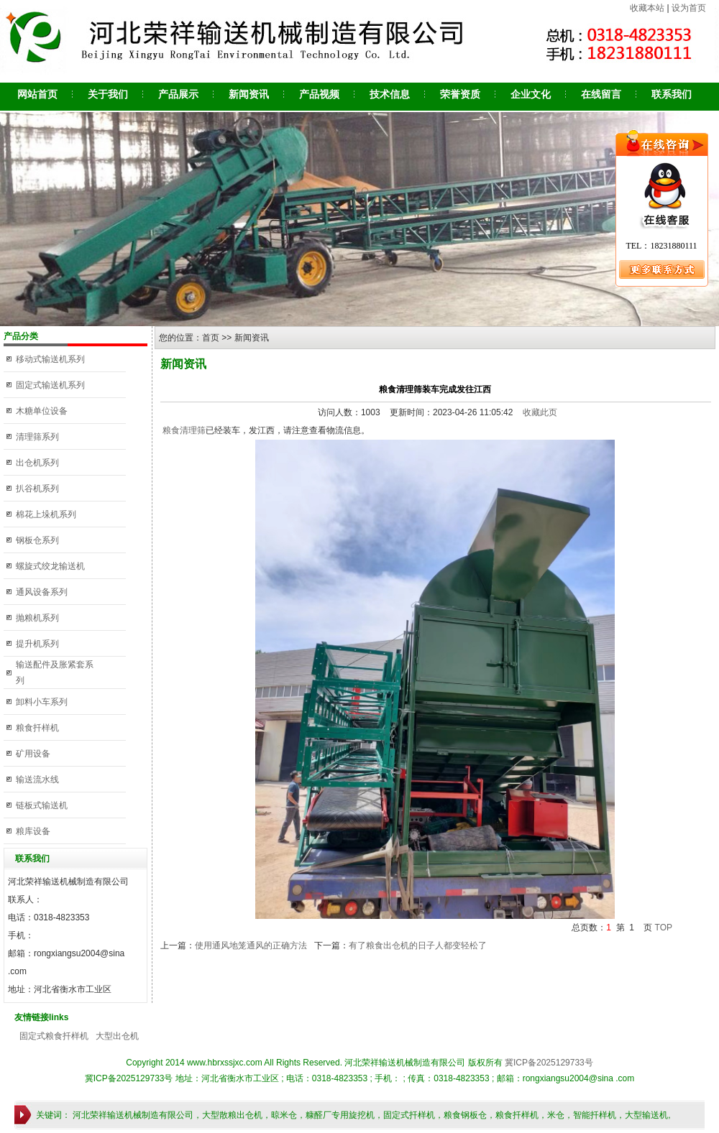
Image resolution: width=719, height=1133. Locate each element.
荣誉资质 (460, 94)
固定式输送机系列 (50, 385)
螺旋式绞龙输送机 (50, 566)
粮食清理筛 (183, 430)
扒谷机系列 (37, 489)
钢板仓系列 (37, 540)
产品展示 (178, 94)
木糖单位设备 (42, 411)
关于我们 (108, 94)
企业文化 (530, 94)
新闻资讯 (249, 94)
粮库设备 (33, 831)
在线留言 (601, 94)
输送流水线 (37, 779)
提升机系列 (37, 644)
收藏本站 (647, 8)
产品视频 (319, 94)
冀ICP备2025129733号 (549, 1063)
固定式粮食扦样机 (53, 1036)
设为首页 (689, 8)
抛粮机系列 (37, 618)
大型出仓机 (117, 1036)
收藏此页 (540, 412)
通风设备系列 (42, 592)
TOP (663, 927)
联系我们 (671, 94)
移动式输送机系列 (50, 359)
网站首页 (37, 94)
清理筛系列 (37, 437)
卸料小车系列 (42, 702)
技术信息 (390, 94)
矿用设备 (33, 754)
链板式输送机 (42, 805)
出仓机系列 (37, 463)
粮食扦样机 (37, 728)
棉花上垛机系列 (46, 514)
